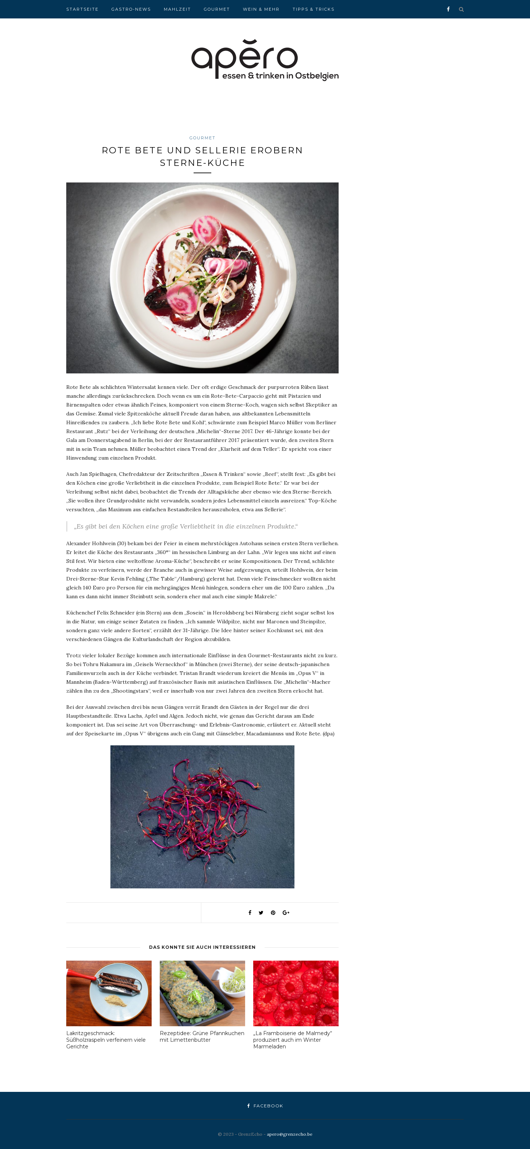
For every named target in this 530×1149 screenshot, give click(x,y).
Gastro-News (131, 9)
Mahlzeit (177, 9)
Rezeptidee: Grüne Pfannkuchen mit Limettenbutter (202, 1036)
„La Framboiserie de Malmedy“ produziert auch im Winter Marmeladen (292, 1040)
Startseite (82, 9)
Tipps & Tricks (314, 9)
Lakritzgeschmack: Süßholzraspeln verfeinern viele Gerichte (106, 1040)
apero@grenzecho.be (289, 1134)
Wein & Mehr (261, 9)
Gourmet (217, 9)
